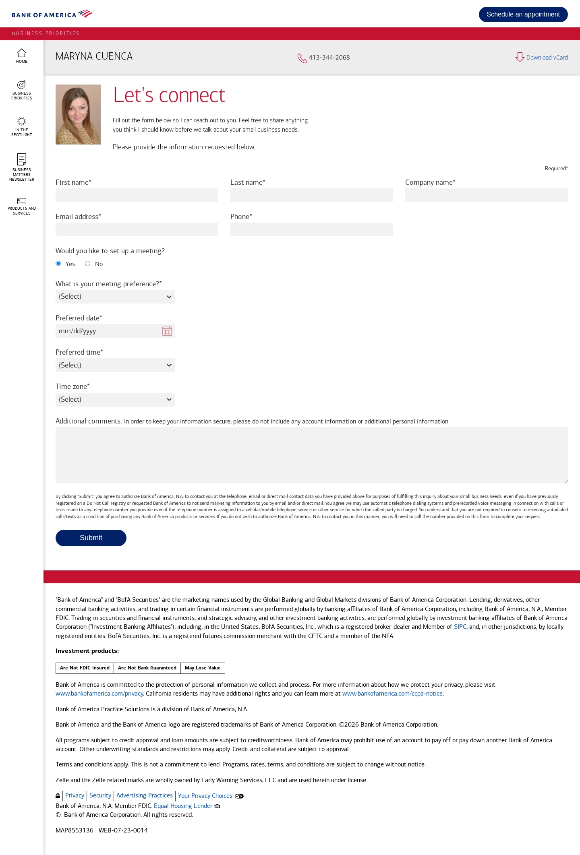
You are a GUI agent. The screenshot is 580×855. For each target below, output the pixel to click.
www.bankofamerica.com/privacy (99, 693)
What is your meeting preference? (115, 283)
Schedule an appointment (523, 14)
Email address (89, 216)
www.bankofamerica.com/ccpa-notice (392, 693)
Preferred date (90, 317)
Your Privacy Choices (205, 795)
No (94, 264)
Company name (441, 182)
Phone (252, 216)
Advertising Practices (144, 795)
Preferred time (90, 352)
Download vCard (541, 58)
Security (100, 795)
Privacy (74, 795)
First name (84, 182)
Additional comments (252, 421)
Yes (65, 264)
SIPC (460, 626)
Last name (258, 182)
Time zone (84, 386)
